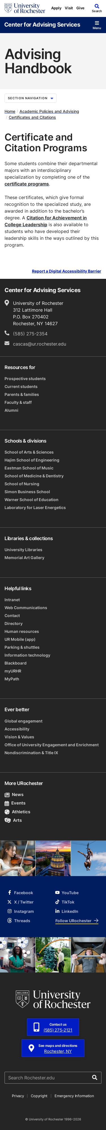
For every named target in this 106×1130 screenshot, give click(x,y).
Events (15, 803)
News (14, 794)
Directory (14, 623)
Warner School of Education (32, 499)
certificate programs (27, 184)
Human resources (22, 631)
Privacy (18, 1095)
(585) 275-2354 (30, 334)
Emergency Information (74, 1095)
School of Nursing (22, 483)
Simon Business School (27, 491)
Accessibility (17, 729)
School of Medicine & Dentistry (34, 475)
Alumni (11, 410)
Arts (13, 820)
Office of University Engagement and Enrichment (52, 744)
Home (10, 111)
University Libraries (23, 549)
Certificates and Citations (32, 117)
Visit (69, 7)
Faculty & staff (18, 402)
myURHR (13, 671)
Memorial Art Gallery (24, 557)
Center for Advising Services (42, 24)
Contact (12, 615)
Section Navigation (30, 98)
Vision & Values (19, 736)
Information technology (27, 655)
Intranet (12, 599)
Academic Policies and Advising (49, 111)
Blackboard (16, 663)
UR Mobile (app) (20, 639)
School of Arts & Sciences (29, 452)
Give (80, 7)
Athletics (17, 812)
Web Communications (26, 607)
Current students (21, 386)
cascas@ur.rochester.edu (39, 344)
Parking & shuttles (22, 647)
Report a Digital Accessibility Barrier (66, 271)
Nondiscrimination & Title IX (31, 752)
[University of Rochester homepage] (25, 8)
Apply (56, 7)
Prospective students (25, 378)
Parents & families (22, 394)
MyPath (12, 679)
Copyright (39, 1095)
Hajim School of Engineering (32, 460)
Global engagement (23, 721)
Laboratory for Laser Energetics (35, 507)
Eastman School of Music (29, 468)
